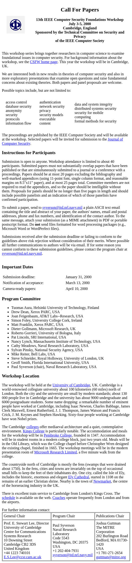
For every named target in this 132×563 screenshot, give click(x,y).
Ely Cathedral (78, 477)
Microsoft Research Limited (55, 452)
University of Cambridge (71, 385)
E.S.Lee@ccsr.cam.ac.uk (22, 557)
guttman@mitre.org (111, 557)
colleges (32, 427)
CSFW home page (44, 62)
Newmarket (102, 481)
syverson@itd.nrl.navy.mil (62, 207)
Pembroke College (58, 435)
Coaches (59, 498)
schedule (8, 498)
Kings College (34, 431)
